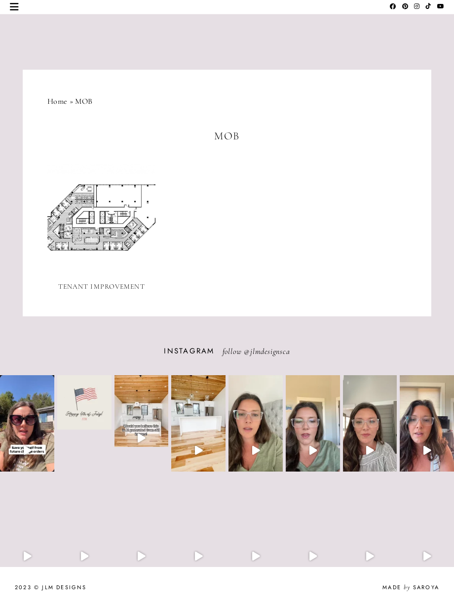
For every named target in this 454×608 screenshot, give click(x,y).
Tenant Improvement (101, 286)
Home (57, 101)
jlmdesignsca (270, 351)
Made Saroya (410, 587)
